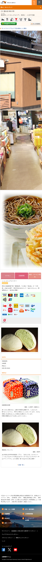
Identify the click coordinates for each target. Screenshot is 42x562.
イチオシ (8, 275)
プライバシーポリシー (7, 538)
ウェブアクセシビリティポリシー (10, 534)
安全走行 (7, 518)
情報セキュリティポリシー (22, 538)
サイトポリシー (32, 531)
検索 (34, 3)
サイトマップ (5, 531)
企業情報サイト (6, 557)
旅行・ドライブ (9, 523)
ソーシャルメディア (7, 546)
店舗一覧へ (21, 465)
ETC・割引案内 (29, 509)
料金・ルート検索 (10, 509)
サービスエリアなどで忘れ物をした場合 (14, 28)
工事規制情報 (29, 514)
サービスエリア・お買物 (30, 519)
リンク (3, 541)
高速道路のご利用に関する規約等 (19, 531)
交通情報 (7, 514)
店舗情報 (21, 275)
